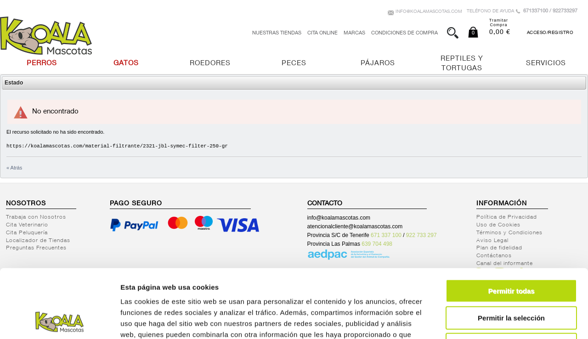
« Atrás (14, 167)
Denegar (511, 280)
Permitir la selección (511, 254)
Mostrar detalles (497, 321)
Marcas (354, 33)
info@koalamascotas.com (429, 12)
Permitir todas (511, 227)
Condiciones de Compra (404, 33)
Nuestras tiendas (276, 33)
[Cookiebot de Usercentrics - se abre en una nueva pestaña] (59, 321)
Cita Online (322, 33)
